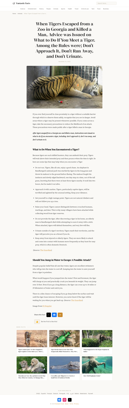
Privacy (76, 404)
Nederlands (83, 393)
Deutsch (55, 393)
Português (62, 393)
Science (22, 9)
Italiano (77, 393)
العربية (71, 393)
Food (98, 9)
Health (70, 9)
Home (14, 13)
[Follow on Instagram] (64, 400)
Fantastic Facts (59, 404)
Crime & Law (85, 9)
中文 (68, 393)
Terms (71, 404)
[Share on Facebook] (54, 315)
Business (106, 9)
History (41, 9)
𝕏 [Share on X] (48, 315)
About (66, 404)
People (48, 9)
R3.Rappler (47, 306)
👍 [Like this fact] (37, 321)
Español (43, 393)
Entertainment (32, 9)
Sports (63, 9)
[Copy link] (60, 315)
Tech (93, 9)
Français (49, 393)
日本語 (38, 393)
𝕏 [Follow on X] (69, 400)
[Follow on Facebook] (59, 400)
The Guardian (45, 250)
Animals (55, 9)
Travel (76, 9)
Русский (90, 393)
